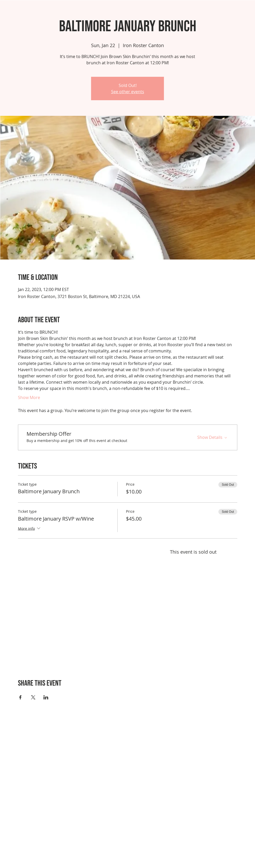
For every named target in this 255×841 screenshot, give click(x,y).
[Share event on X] (33, 697)
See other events (127, 91)
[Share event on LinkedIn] (45, 697)
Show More (29, 397)
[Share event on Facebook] (20, 697)
